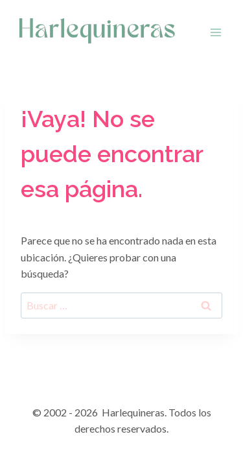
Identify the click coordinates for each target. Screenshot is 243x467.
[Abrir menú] (215, 32)
